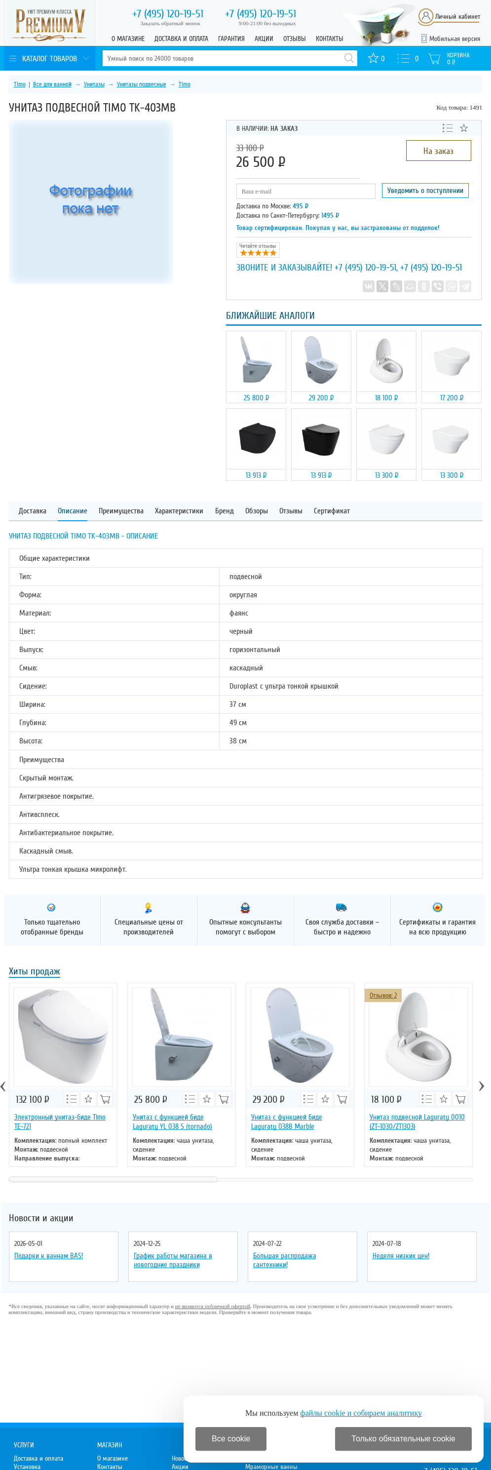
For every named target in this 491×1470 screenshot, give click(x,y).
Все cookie (231, 1438)
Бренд (224, 511)
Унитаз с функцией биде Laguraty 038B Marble (286, 1122)
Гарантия (231, 39)
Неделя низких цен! (401, 1255)
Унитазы (94, 84)
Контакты (329, 39)
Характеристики (179, 511)
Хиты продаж (34, 972)
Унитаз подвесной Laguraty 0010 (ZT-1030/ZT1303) (417, 1122)
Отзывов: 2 (383, 995)
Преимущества (121, 511)
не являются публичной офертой (212, 1306)
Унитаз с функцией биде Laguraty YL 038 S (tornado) (172, 1122)
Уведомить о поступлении (425, 190)
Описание (72, 511)
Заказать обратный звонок (171, 23)
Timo (20, 84)
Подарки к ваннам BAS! (48, 1255)
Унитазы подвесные (141, 84)
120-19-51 (167, 13)
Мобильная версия (454, 39)
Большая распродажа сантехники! (284, 1260)
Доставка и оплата (181, 39)
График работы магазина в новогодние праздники (173, 1260)
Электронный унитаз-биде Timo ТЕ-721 (60, 1122)
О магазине (128, 39)
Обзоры (256, 511)
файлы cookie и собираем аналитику (361, 1413)
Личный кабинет (457, 16)
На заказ (438, 151)
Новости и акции (41, 1218)
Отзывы (294, 39)
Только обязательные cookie (403, 1438)
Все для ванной (52, 84)
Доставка (32, 511)
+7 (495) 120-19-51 (365, 267)
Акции (264, 39)
